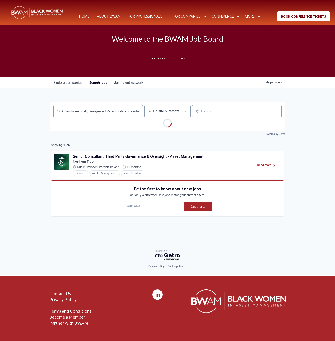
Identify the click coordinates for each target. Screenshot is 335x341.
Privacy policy (156, 266)
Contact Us (60, 293)
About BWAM (109, 16)
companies (67, 83)
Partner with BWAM (68, 323)
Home (84, 16)
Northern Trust (84, 163)
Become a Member (67, 317)
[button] (303, 16)
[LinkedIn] (157, 294)
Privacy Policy (63, 299)
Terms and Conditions (70, 311)
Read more (267, 167)
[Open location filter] (276, 111)
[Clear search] (137, 111)
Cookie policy (175, 266)
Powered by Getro (275, 134)
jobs (98, 83)
